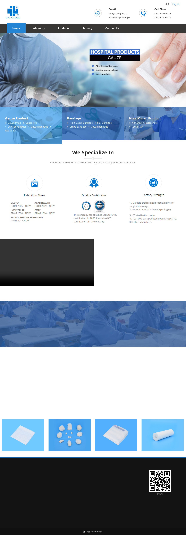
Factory (87, 28)
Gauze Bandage (39, 126)
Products (63, 28)
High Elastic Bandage (81, 122)
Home (16, 28)
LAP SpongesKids (17, 126)
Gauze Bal (10, 130)
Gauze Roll (31, 122)
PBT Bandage (104, 122)
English (175, 4)
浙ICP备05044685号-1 (93, 531)
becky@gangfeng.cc (118, 13)
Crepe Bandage (78, 126)
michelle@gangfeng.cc (119, 17)
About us (39, 28)
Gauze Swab (14, 122)
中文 (168, 4)
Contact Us (112, 28)
